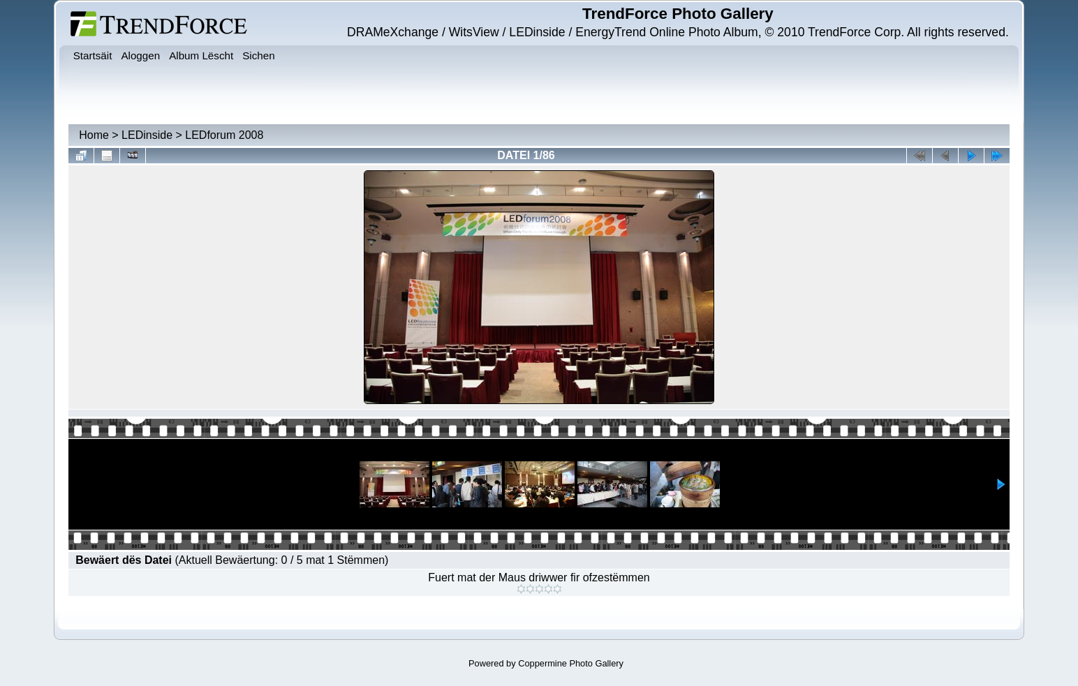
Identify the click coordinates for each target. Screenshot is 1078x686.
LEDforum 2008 (224, 135)
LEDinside (146, 135)
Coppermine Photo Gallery (570, 663)
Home (94, 135)
